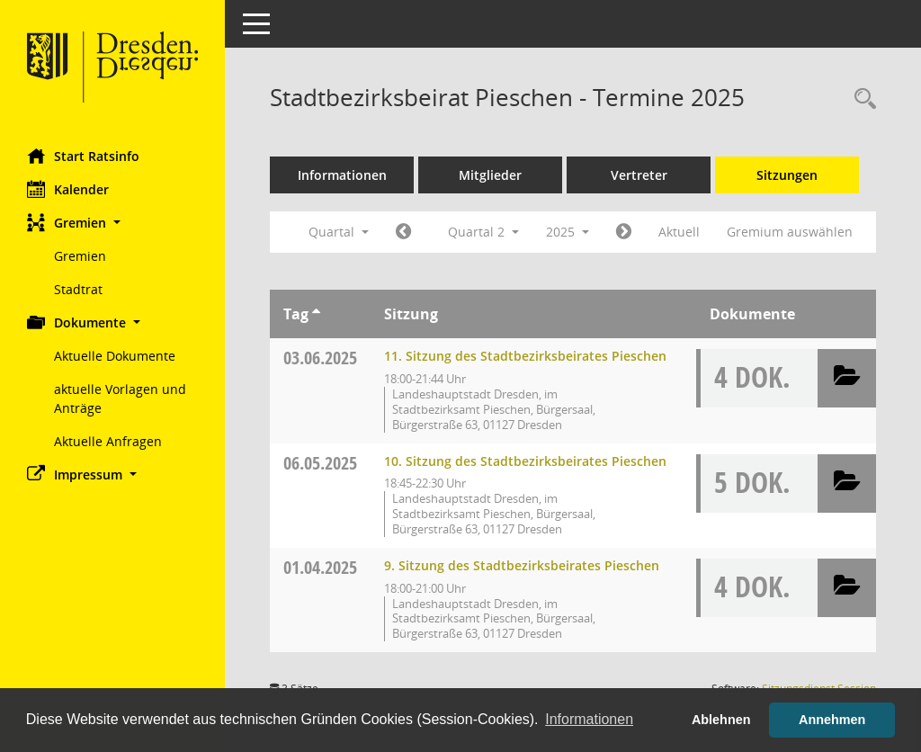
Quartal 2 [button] (483, 231)
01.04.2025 (320, 567)
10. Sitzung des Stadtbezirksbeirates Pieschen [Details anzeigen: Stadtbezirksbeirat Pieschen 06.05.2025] (525, 461)
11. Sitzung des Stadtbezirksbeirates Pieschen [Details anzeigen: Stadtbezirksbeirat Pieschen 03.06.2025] (525, 355)
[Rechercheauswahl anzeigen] (860, 99)
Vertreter (639, 175)
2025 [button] (567, 231)
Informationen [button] (589, 719)
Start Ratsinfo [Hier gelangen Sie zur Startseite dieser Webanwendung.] (83, 156)
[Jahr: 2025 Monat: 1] (403, 232)
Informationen (342, 175)
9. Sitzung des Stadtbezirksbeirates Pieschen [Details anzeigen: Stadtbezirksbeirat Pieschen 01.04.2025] (521, 565)
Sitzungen (787, 175)
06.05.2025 (320, 463)
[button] (112, 222)
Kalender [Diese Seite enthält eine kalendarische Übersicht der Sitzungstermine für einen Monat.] (68, 189)
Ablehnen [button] (721, 719)
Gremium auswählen (790, 231)
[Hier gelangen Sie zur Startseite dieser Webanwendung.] (112, 67)
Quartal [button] (338, 231)
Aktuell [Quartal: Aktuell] (679, 231)
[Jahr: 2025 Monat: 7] (624, 232)
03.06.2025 (320, 357)
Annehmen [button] (832, 719)
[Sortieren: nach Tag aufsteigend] (316, 314)
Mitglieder (490, 175)
